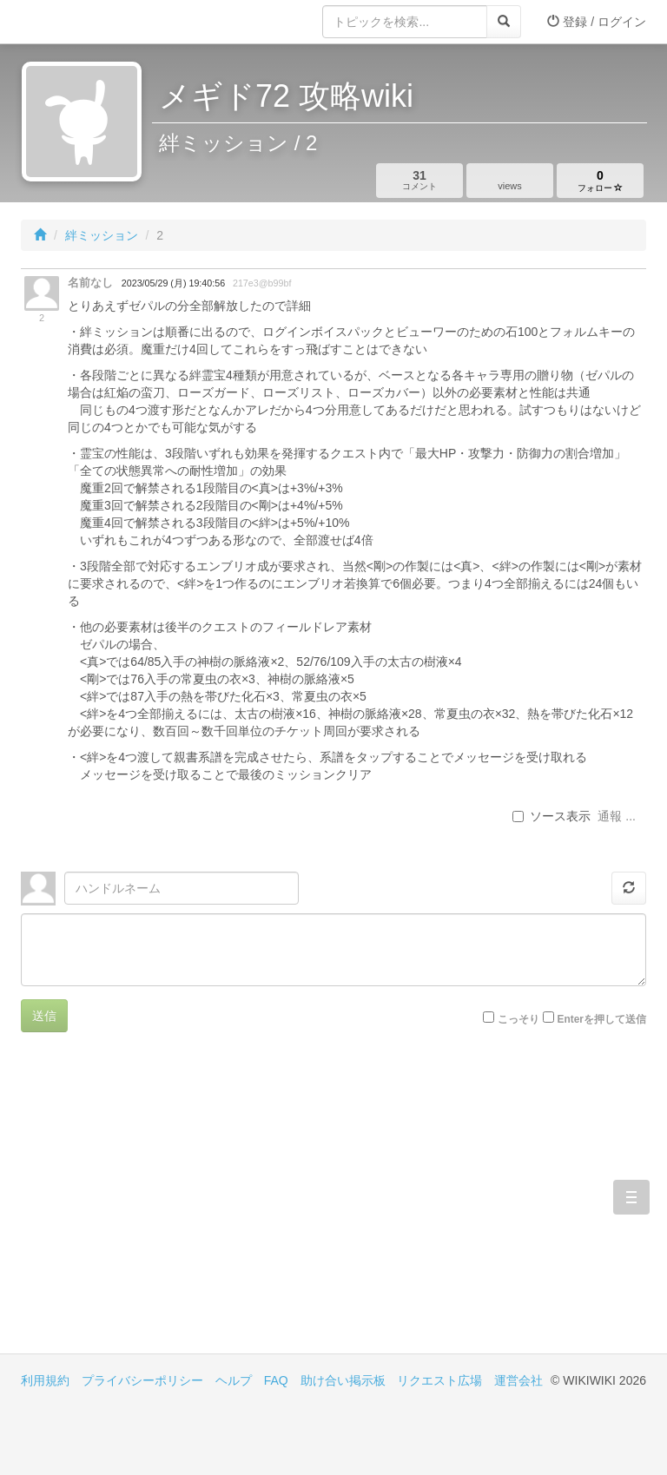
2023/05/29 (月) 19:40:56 (173, 283)
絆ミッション (101, 235)
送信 (44, 1016)
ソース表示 (551, 816)
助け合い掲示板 (343, 1380)
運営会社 (518, 1380)
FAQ (276, 1380)
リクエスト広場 (439, 1380)
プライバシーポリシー (142, 1380)
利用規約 (45, 1380)
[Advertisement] (177, 1205)
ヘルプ (233, 1380)
